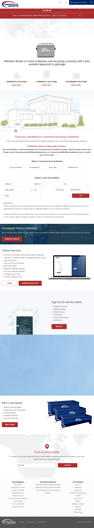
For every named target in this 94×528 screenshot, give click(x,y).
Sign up (59, 327)
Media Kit (78, 506)
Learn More (17, 85)
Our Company (78, 482)
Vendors (78, 501)
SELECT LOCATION (59, 16)
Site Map (21, 522)
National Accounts (78, 504)
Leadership (78, 487)
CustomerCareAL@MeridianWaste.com (31, 152)
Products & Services (48, 482)
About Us (78, 485)
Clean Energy (77, 512)
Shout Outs (78, 490)
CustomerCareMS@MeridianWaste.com (66, 152)
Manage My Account (18, 487)
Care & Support (18, 482)
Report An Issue (18, 495)
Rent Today (10, 425)
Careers (78, 495)
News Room (78, 498)
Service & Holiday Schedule (18, 498)
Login (9, 283)
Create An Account (30, 283)
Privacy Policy (31, 522)
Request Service (12, 239)
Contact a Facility (18, 506)
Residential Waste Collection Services (47, 487)
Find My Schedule (18, 504)
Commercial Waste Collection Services (48, 485)
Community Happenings (78, 493)
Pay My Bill (47, 10)
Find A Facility (17, 501)
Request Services (18, 493)
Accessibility (41, 522)
